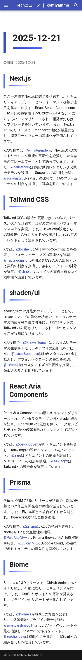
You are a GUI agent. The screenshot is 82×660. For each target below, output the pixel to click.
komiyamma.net (61, 5)
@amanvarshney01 (17, 625)
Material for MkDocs (30, 655)
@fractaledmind (15, 260)
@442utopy (59, 461)
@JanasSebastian (25, 354)
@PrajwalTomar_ (36, 342)
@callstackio (20, 167)
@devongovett (27, 444)
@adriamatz (12, 178)
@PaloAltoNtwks (16, 538)
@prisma (30, 526)
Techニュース (28, 5)
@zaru (16, 455)
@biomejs (23, 614)
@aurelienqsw (14, 636)
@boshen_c (25, 249)
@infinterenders (39, 150)
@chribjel (25, 272)
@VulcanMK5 (28, 543)
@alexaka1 (11, 365)
